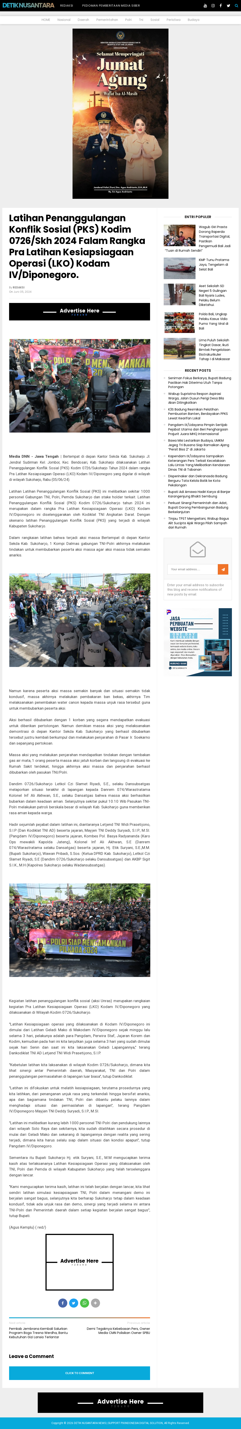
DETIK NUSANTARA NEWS (36, 5)
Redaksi (66, 5)
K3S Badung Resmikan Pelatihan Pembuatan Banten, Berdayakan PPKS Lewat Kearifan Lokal (198, 414)
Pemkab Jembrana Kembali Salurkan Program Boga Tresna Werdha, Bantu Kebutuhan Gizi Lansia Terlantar (38, 1333)
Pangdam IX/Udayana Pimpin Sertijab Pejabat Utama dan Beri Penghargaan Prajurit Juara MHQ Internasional (198, 429)
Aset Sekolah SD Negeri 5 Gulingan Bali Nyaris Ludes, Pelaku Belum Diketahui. (213, 295)
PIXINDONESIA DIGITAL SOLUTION (142, 1423)
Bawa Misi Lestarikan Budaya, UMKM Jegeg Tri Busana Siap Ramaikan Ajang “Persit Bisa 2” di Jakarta (198, 445)
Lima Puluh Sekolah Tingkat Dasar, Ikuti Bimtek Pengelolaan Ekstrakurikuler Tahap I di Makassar (214, 349)
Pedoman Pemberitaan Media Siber (111, 5)
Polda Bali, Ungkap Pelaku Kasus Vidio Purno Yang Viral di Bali (213, 321)
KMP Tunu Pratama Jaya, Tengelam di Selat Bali (214, 265)
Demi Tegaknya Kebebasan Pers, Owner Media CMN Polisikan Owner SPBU (118, 1331)
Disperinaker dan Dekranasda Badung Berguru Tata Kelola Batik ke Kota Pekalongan (197, 480)
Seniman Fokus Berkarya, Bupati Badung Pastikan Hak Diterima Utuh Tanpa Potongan (199, 382)
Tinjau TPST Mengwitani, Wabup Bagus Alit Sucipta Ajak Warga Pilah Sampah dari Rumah (198, 523)
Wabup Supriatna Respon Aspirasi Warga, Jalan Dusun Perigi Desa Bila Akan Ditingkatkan (196, 398)
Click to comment (79, 1373)
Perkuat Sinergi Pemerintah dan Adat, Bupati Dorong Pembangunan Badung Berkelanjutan (198, 507)
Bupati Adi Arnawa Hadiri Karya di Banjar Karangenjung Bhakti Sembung (199, 494)
